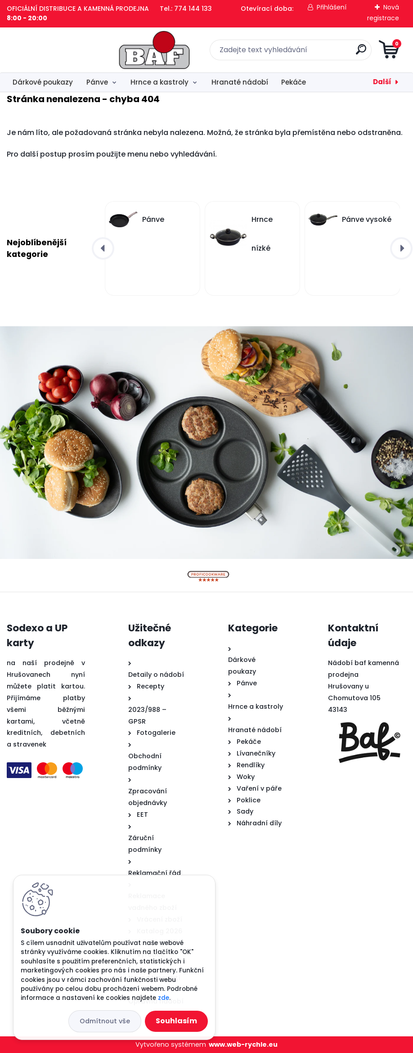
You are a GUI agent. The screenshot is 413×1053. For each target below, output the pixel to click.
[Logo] (62, 49)
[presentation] (103, 248)
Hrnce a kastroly (159, 82)
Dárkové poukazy (43, 82)
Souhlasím (176, 1021)
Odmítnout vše (105, 1021)
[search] (315, 53)
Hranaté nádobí (239, 82)
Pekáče (293, 82)
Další (382, 81)
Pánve (97, 82)
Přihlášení (331, 7)
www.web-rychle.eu (243, 1044)
